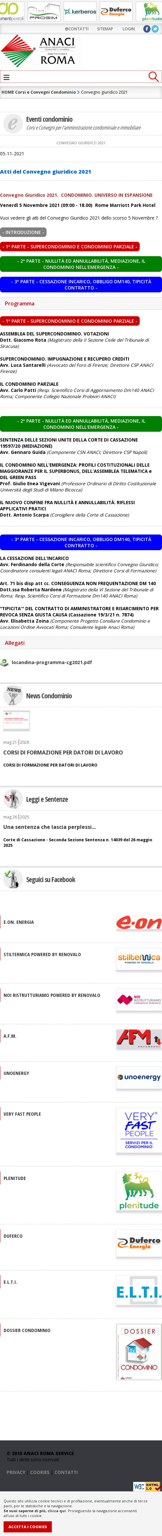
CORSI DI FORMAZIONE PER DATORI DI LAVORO (63, 752)
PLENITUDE (15, 1177)
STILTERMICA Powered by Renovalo (42, 954)
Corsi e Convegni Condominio (45, 92)
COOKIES (40, 1472)
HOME (8, 92)
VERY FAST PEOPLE (22, 1113)
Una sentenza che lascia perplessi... (49, 826)
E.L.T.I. (10, 1281)
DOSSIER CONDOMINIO (27, 1330)
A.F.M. (10, 1035)
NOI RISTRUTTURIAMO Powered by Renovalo (52, 994)
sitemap (105, 29)
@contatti (77, 29)
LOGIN (129, 29)
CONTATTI (66, 1472)
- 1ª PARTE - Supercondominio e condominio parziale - (69, 246)
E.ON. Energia (19, 921)
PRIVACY (16, 1472)
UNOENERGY (16, 1072)
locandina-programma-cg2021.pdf (52, 662)
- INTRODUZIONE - (23, 232)
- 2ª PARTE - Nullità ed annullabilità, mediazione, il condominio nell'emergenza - (81, 264)
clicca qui (57, 1510)
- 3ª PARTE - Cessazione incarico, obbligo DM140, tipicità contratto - (81, 284)
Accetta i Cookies (28, 1526)
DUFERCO (13, 1235)
